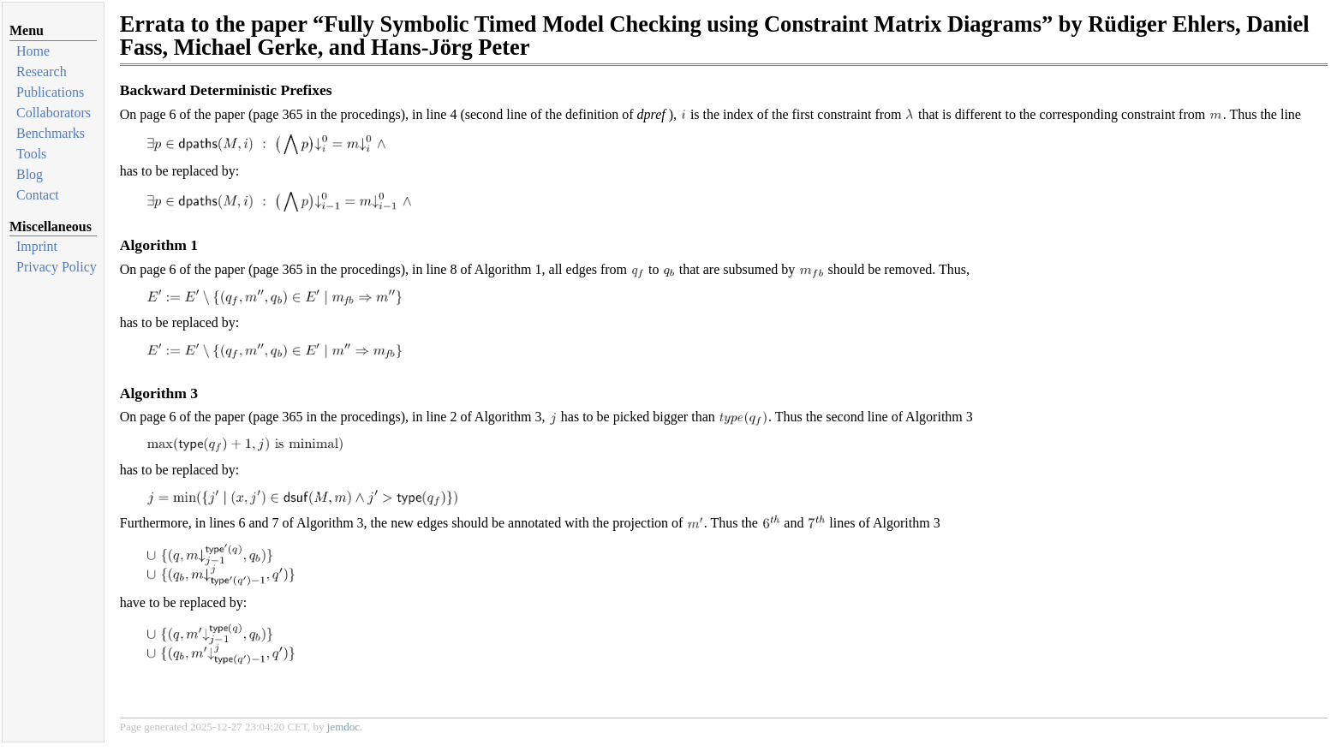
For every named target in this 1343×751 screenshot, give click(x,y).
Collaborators (53, 112)
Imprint (36, 246)
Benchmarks (50, 133)
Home (33, 51)
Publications (50, 92)
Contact (37, 195)
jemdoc (343, 726)
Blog (29, 174)
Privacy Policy (56, 266)
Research (41, 71)
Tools (31, 153)
